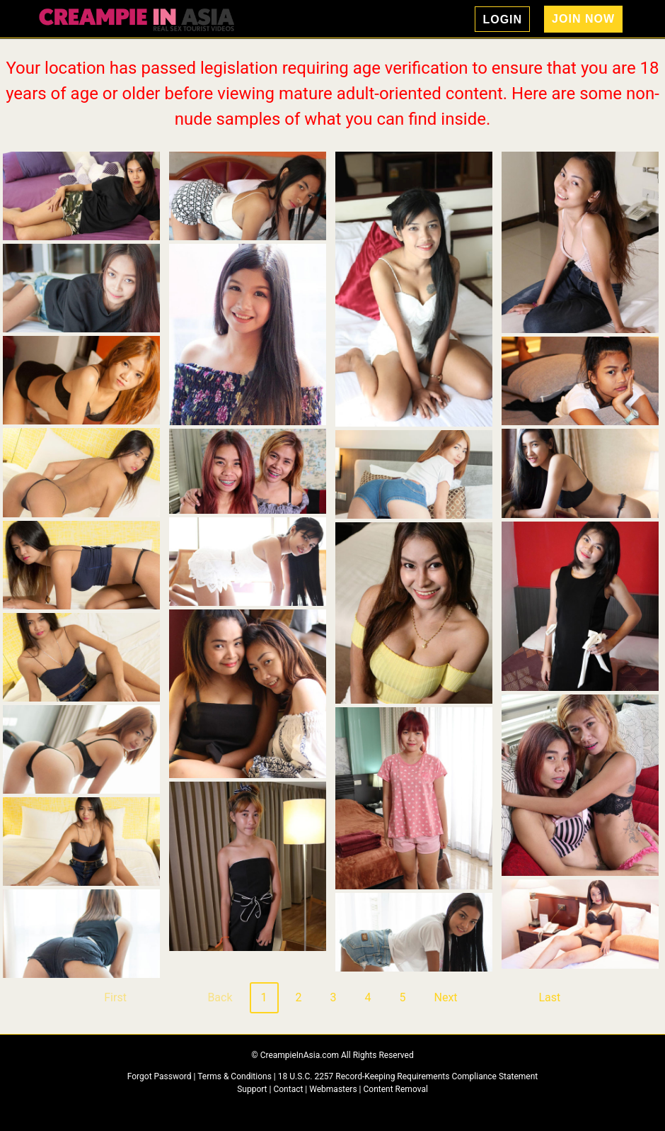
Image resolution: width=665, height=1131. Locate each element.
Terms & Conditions (235, 1076)
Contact (288, 1089)
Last (549, 997)
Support (252, 1089)
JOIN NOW (583, 19)
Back (219, 997)
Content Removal (396, 1089)
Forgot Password (160, 1076)
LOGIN (502, 19)
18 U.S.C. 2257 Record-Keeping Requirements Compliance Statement (408, 1076)
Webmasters (333, 1089)
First (115, 997)
